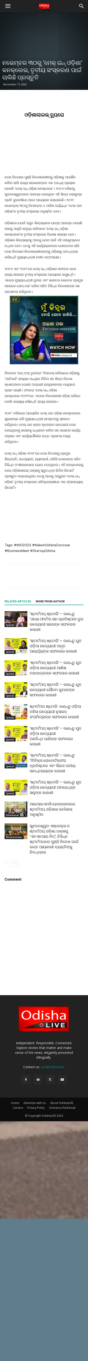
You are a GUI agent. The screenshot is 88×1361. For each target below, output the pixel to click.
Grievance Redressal (62, 1108)
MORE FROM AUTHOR (50, 601)
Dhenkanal (12, 815)
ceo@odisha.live (53, 1067)
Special (10, 625)
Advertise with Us (34, 1103)
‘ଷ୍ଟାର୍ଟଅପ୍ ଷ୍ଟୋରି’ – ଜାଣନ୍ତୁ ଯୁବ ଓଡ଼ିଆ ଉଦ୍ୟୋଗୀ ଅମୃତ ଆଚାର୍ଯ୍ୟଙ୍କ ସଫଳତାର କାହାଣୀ (56, 645)
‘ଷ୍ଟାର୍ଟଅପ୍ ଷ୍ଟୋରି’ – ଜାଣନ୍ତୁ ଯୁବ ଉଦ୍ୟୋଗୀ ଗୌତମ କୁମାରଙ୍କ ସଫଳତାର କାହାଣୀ (56, 689)
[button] (7, 6)
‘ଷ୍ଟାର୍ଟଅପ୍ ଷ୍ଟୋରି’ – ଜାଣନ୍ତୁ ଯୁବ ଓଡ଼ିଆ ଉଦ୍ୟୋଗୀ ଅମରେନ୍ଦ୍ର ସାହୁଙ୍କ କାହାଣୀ (56, 787)
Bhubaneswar (14, 837)
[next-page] (15, 864)
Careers (18, 1108)
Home (15, 1103)
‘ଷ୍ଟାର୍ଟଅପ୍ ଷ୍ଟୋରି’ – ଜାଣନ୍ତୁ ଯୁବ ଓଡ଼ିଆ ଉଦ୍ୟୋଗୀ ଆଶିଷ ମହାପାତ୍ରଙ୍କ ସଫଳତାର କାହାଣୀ (56, 667)
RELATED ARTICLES (18, 601)
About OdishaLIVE (61, 1103)
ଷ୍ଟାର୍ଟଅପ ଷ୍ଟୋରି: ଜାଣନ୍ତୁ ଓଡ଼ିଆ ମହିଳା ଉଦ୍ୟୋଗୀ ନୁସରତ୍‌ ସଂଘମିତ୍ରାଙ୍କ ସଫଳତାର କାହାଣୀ (55, 711)
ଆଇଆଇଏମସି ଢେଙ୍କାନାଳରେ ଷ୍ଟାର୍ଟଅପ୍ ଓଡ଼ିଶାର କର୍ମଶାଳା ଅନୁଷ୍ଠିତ (52, 809)
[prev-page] (7, 864)
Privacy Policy (36, 1108)
